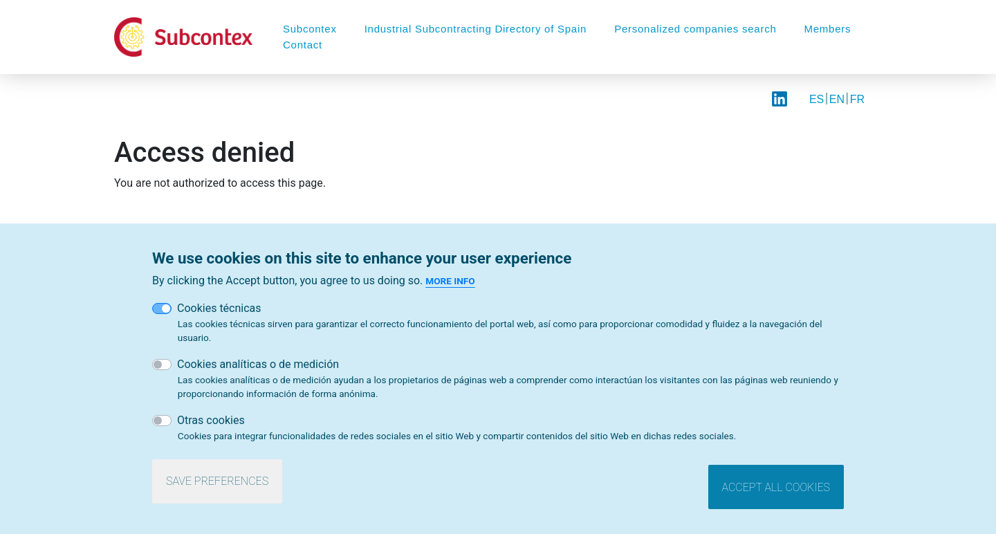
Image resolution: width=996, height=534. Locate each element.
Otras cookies (211, 423)
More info (449, 285)
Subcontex (310, 29)
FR (857, 99)
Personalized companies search (695, 29)
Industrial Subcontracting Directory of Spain (476, 29)
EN (837, 99)
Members (827, 29)
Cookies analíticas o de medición (258, 367)
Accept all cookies (776, 490)
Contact (302, 44)
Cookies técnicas (219, 312)
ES (816, 99)
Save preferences (217, 485)
